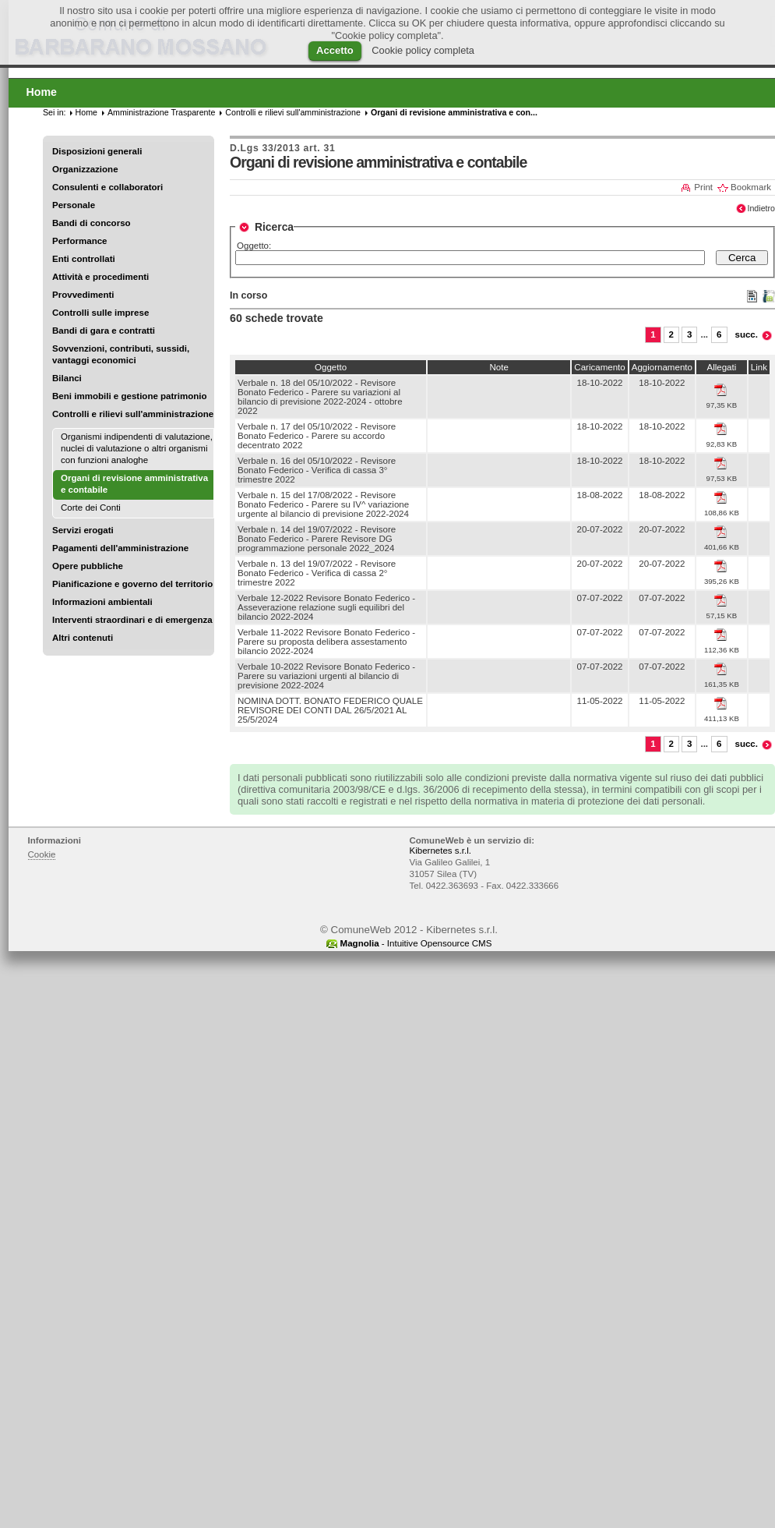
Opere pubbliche (87, 566)
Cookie (42, 854)
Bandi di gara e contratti (103, 330)
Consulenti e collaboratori (107, 187)
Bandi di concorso (91, 223)
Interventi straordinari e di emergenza (132, 619)
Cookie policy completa (423, 50)
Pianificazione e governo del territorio (132, 584)
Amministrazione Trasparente (161, 112)
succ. (747, 334)
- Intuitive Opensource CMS (416, 943)
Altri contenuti (82, 637)
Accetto (335, 50)
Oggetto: (254, 245)
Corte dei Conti (91, 507)
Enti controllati (83, 259)
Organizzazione (85, 169)
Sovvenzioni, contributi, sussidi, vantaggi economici (120, 354)
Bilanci (67, 378)
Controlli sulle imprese (100, 312)
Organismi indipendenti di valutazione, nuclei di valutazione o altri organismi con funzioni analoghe (137, 448)
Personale (73, 205)
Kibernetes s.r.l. (440, 850)
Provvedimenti (83, 294)
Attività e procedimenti (100, 276)
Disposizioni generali (97, 151)
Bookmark (751, 187)
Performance (79, 241)
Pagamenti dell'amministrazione (120, 548)
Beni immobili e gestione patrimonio (129, 396)
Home (86, 112)
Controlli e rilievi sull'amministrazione (132, 414)
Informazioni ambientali (102, 602)
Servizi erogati (83, 530)
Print (703, 187)
